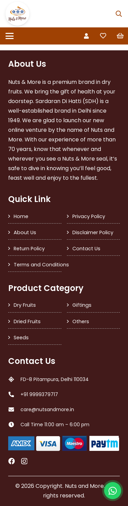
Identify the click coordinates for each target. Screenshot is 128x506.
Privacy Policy (88, 216)
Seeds (21, 337)
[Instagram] (24, 461)
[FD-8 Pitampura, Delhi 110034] (14, 379)
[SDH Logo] (17, 14)
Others (80, 321)
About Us (25, 232)
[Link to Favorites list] (103, 36)
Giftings (81, 305)
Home (21, 216)
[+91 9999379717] (14, 394)
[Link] (86, 36)
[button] (119, 13)
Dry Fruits (25, 305)
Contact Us (86, 248)
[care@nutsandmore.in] (14, 409)
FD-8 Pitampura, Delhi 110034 (54, 379)
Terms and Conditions (37, 264)
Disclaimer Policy (92, 232)
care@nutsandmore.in (47, 409)
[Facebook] (11, 461)
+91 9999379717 (39, 394)
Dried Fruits (27, 321)
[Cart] (120, 36)
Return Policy (29, 248)
